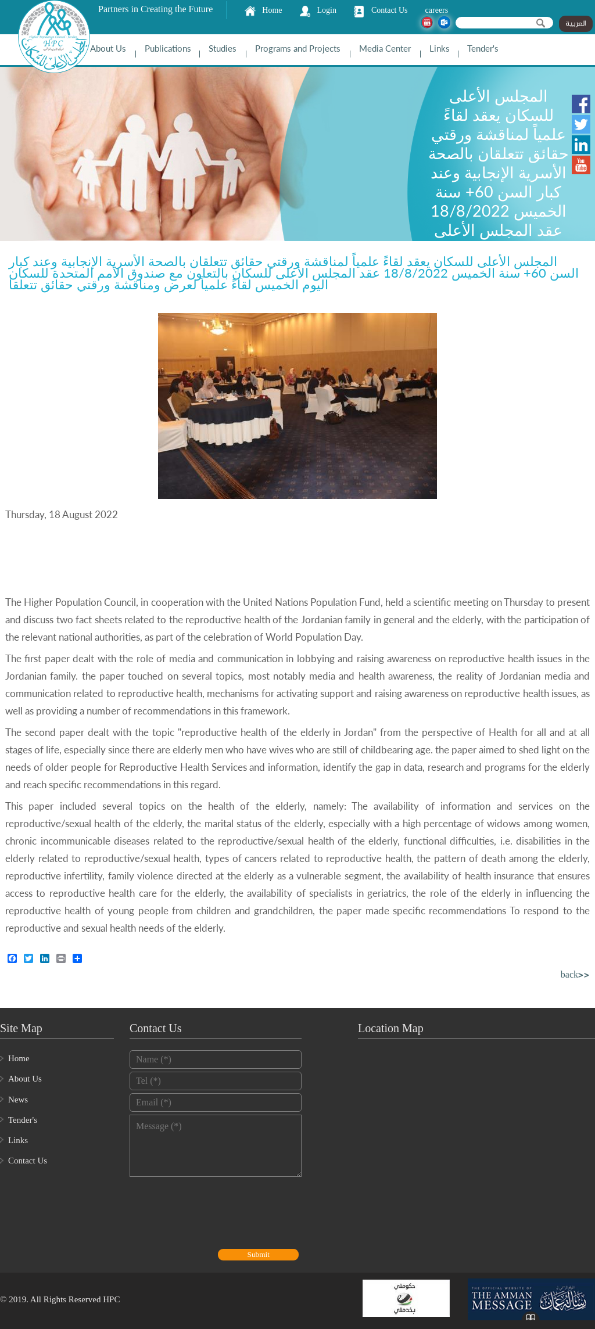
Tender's (483, 48)
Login (326, 10)
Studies (222, 48)
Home (272, 10)
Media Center (385, 48)
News (18, 1099)
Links (439, 48)
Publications (168, 48)
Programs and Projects (297, 48)
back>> (575, 975)
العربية (575, 23)
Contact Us (389, 10)
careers (437, 10)
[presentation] (218, 1214)
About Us (108, 48)
